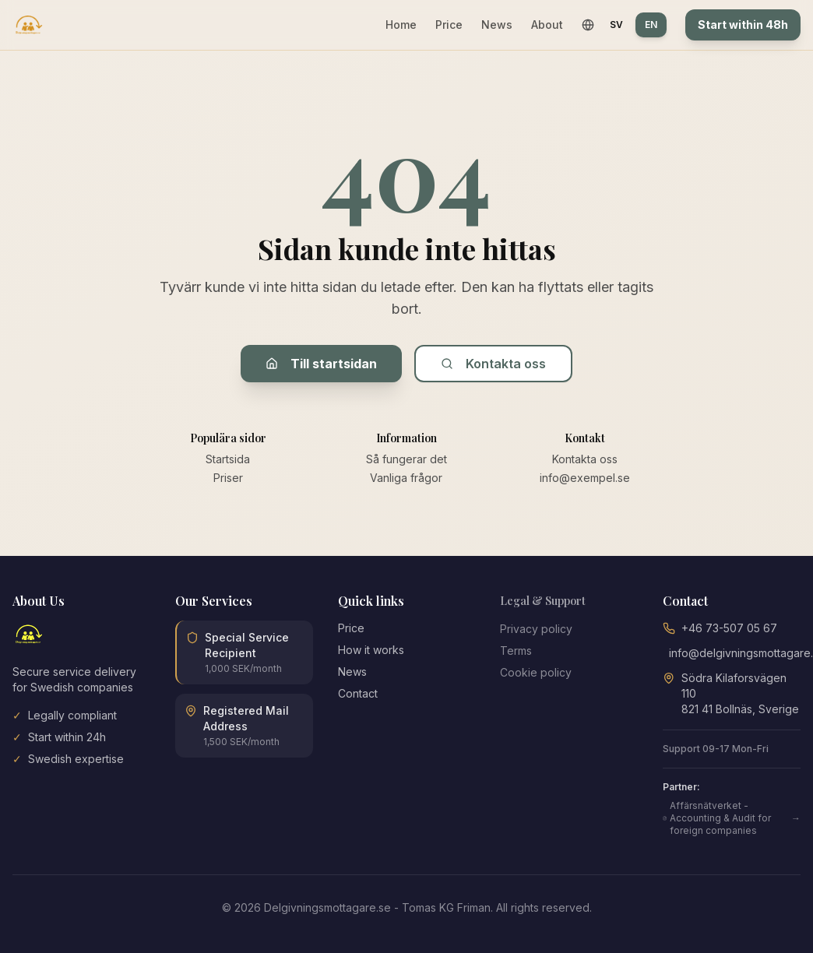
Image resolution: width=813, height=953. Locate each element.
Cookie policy (536, 672)
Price (449, 24)
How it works (371, 649)
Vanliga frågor (406, 477)
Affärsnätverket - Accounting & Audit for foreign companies (732, 818)
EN (651, 24)
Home (401, 24)
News (496, 24)
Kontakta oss (493, 363)
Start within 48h (743, 24)
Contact (358, 693)
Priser (228, 477)
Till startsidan (321, 363)
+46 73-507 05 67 (729, 628)
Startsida (228, 459)
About (547, 24)
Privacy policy (536, 628)
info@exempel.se (585, 477)
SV (616, 24)
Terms (516, 650)
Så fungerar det (406, 459)
